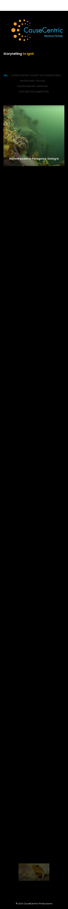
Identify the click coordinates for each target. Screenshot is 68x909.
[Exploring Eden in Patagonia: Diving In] (33, 135)
